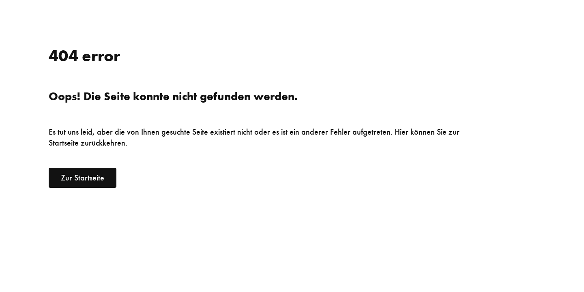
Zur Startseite (82, 177)
